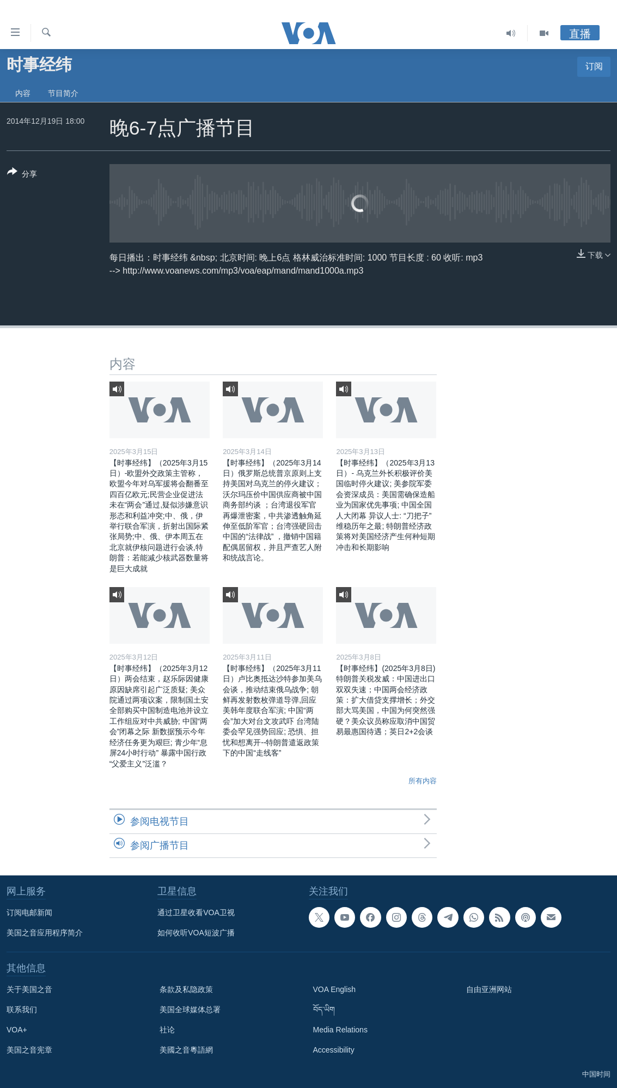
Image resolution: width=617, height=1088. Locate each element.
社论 (167, 1029)
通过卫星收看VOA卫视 (196, 912)
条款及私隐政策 (186, 989)
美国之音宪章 (29, 1049)
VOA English (334, 989)
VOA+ (17, 1029)
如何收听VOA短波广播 (196, 932)
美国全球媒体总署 (190, 1009)
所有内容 (422, 781)
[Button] (22, 175)
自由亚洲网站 (489, 989)
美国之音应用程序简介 (45, 932)
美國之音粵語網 (186, 1049)
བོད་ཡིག (324, 1009)
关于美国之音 (29, 989)
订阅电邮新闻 (29, 912)
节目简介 (63, 93)
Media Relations (340, 1029)
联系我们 (22, 1009)
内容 (22, 93)
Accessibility (334, 1049)
